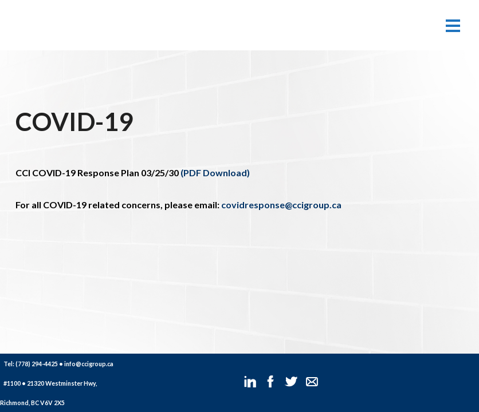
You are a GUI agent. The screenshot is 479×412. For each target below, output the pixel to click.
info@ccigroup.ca (88, 363)
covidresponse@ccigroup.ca (281, 204)
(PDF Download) (214, 172)
